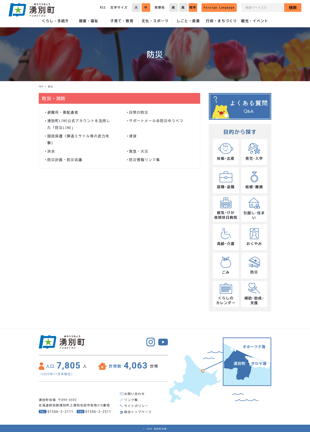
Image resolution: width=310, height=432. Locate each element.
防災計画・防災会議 (64, 159)
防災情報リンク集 (144, 159)
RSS (103, 7)
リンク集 (131, 399)
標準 (192, 7)
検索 (293, 7)
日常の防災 (139, 112)
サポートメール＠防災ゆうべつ (156, 120)
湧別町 (31, 10)
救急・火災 (139, 151)
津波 (133, 136)
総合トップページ (138, 411)
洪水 (51, 151)
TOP (41, 86)
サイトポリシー (136, 405)
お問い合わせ (134, 393)
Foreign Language (219, 7)
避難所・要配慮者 (62, 112)
